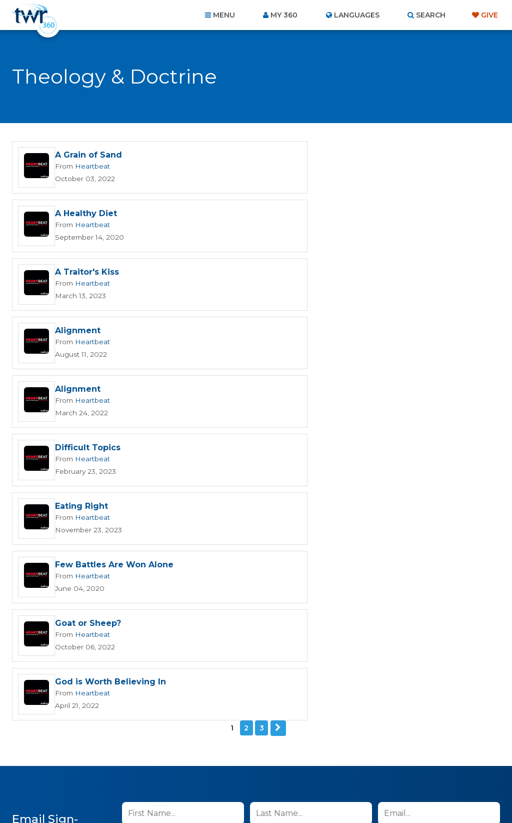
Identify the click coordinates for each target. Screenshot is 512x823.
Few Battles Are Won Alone (361, 331)
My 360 (284, 15)
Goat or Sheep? (88, 389)
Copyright (369, 768)
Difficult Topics (335, 272)
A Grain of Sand (88, 155)
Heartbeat (91, 166)
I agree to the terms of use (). (205, 546)
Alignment (325, 214)
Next (278, 435)
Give (489, 15)
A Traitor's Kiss (87, 214)
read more (263, 546)
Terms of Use (369, 597)
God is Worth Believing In (357, 389)
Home (74, 768)
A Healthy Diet (333, 155)
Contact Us (171, 768)
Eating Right (81, 331)
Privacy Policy (319, 597)
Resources (427, 768)
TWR (261, 792)
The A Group (328, 792)
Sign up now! (156, 570)
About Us (117, 768)
